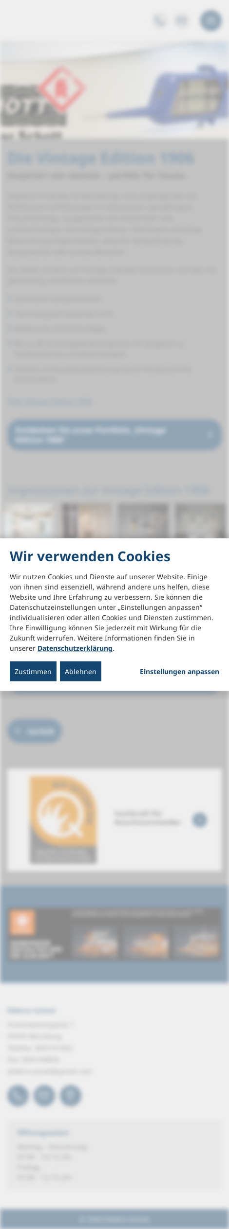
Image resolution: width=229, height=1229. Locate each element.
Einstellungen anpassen (179, 672)
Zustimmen (33, 671)
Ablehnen (80, 671)
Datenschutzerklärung (75, 648)
